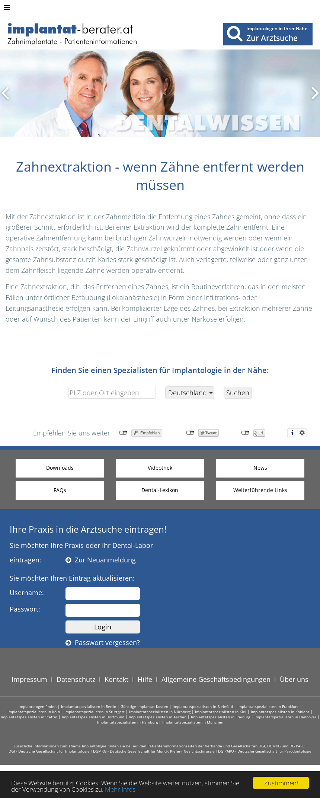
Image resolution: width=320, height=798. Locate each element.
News (260, 467)
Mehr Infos (120, 789)
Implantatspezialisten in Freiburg (220, 716)
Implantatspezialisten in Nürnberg (160, 711)
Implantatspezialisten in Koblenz (280, 711)
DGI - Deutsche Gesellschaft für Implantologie (49, 751)
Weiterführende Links (260, 490)
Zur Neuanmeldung (100, 559)
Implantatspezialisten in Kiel (220, 711)
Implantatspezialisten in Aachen (157, 716)
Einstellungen (302, 432)
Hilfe (145, 679)
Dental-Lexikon (159, 490)
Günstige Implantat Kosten (144, 706)
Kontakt (116, 679)
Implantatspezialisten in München (192, 722)
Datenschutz (76, 679)
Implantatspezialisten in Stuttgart (94, 711)
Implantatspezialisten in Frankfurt (267, 706)
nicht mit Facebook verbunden (123, 433)
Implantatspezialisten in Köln (33, 711)
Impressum (29, 679)
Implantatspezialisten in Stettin (29, 716)
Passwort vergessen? (102, 642)
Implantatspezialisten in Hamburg (127, 722)
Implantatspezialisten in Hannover (285, 716)
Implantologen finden (38, 706)
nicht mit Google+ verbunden (245, 433)
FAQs (60, 490)
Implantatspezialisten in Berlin (88, 706)
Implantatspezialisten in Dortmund (93, 716)
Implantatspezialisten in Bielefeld (203, 706)
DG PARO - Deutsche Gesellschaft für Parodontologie (264, 751)
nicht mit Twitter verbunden (190, 433)
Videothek (160, 467)
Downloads (60, 467)
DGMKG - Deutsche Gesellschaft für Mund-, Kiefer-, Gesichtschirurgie (154, 751)
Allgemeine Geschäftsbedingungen (216, 679)
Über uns (294, 679)
